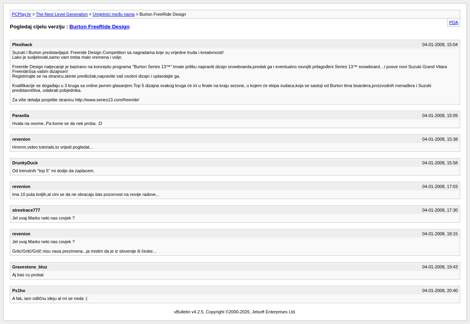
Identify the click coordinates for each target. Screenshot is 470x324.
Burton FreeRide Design (99, 27)
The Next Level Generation (62, 14)
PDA (453, 22)
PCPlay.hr (21, 14)
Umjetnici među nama (113, 14)
